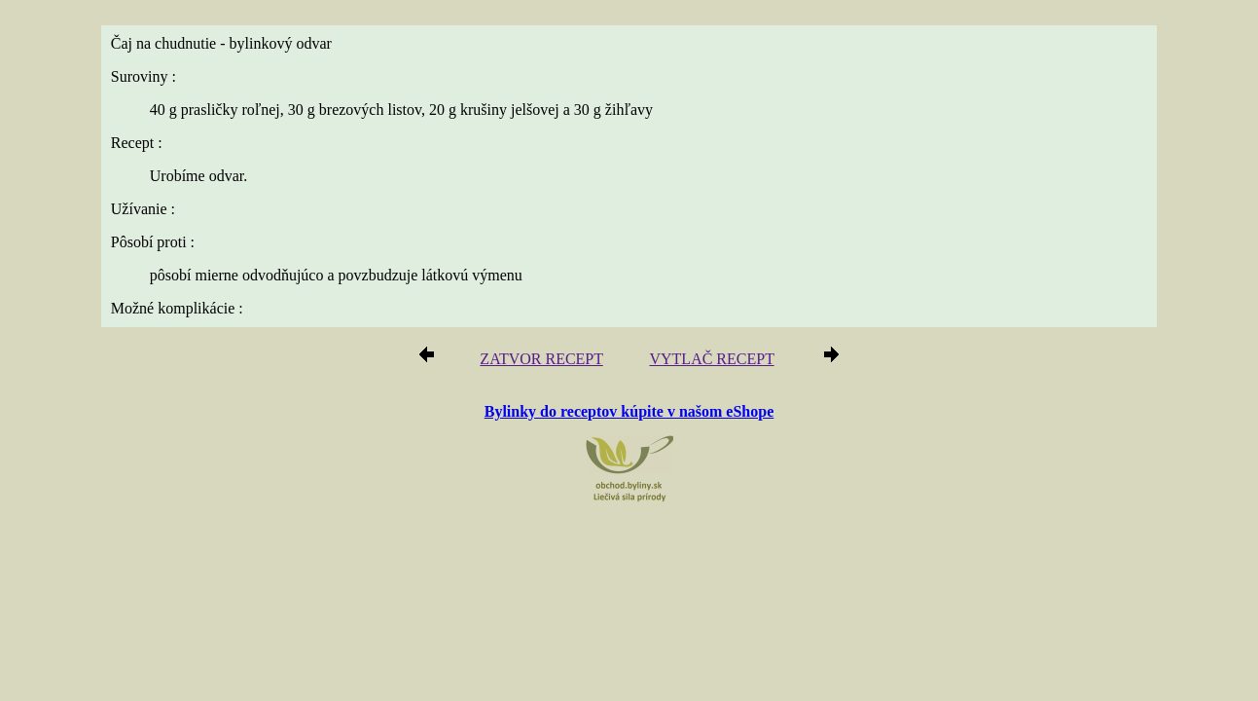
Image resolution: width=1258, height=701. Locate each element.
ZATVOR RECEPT (548, 361)
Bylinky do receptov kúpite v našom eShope (629, 412)
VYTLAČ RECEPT (705, 361)
